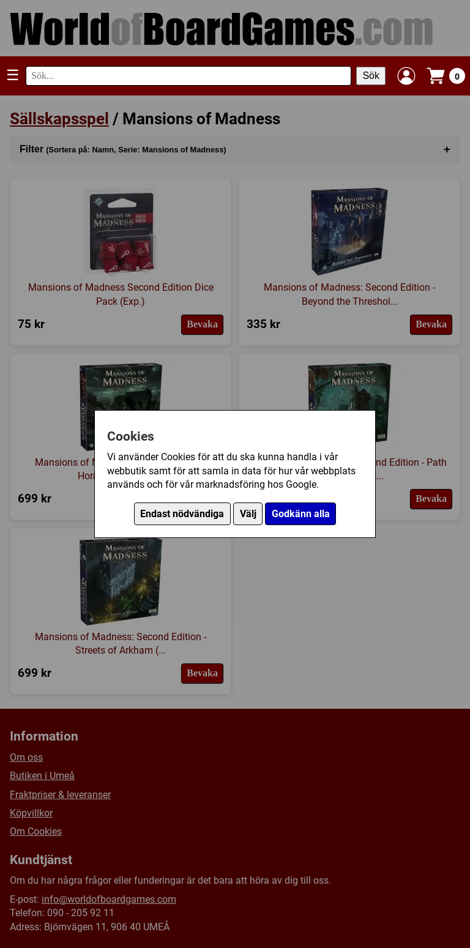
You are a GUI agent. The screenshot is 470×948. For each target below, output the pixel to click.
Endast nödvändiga (182, 514)
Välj (248, 514)
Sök (370, 75)
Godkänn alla (301, 514)
